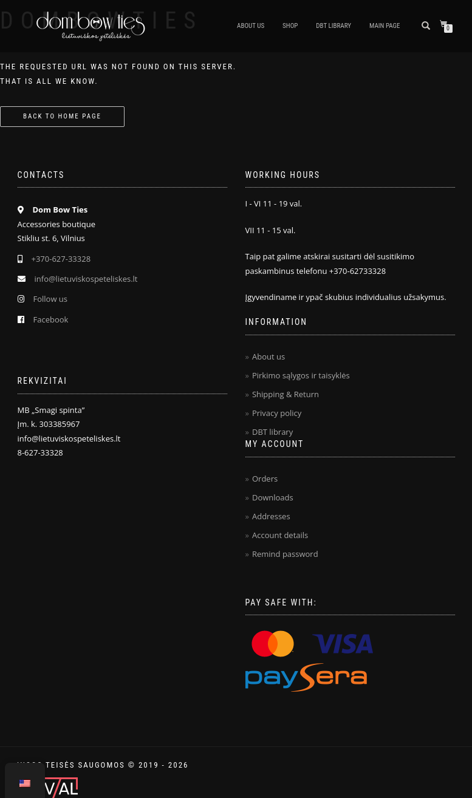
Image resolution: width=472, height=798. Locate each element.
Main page (384, 26)
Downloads (272, 497)
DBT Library (333, 26)
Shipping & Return (285, 394)
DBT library (272, 431)
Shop (290, 26)
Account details (280, 535)
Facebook (51, 319)
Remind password (285, 553)
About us (250, 26)
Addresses (271, 516)
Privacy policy (276, 413)
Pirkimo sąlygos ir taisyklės (301, 375)
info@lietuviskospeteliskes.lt (86, 278)
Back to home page (62, 116)
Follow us (50, 298)
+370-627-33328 (61, 258)
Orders (265, 478)
